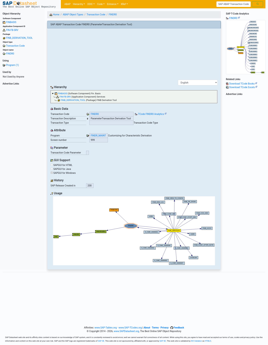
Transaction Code (15, 45)
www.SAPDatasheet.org (126, 331)
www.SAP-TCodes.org (130, 327)
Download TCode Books (243, 83)
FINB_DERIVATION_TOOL (19, 38)
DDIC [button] (90, 4)
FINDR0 (10, 53)
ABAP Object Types (73, 14)
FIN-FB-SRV (12, 30)
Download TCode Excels (243, 87)
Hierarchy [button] (78, 4)
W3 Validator (196, 341)
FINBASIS (11, 22)
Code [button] (100, 4)
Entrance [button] (111, 4)
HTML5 (208, 341)
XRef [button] (123, 4)
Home (54, 14)
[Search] (233, 4)
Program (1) (12, 65)
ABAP (67, 4)
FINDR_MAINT (98, 135)
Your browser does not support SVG (134, 230)
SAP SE (101, 341)
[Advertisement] (22, 137)
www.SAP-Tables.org (106, 327)
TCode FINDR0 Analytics (151, 114)
